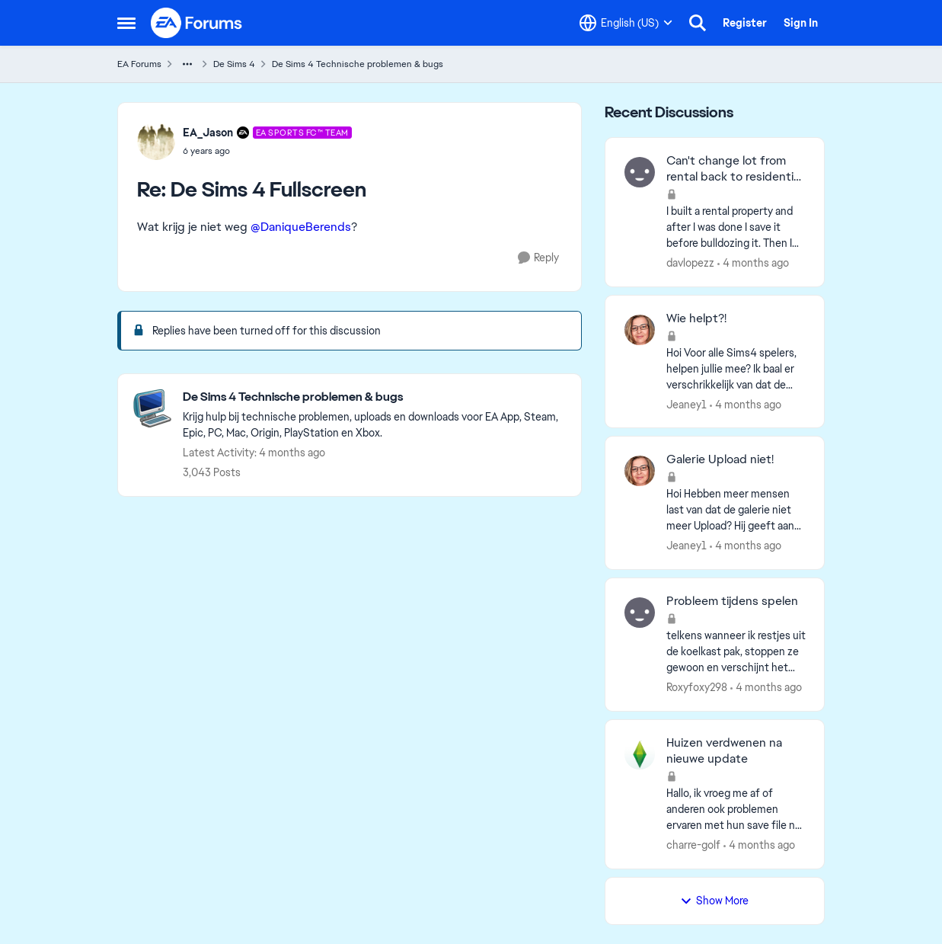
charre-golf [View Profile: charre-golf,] (693, 845)
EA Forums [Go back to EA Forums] (139, 64)
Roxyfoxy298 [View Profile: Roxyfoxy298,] (696, 687)
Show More (714, 900)
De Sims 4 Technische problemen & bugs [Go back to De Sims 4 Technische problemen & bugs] (357, 64)
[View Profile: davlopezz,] (639, 172)
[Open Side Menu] (126, 22)
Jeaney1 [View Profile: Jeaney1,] (686, 404)
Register (745, 23)
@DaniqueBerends (301, 227)
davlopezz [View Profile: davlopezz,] (690, 263)
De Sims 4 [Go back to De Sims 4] (234, 64)
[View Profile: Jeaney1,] (639, 330)
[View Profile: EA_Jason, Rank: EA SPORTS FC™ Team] (156, 141)
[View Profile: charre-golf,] (639, 754)
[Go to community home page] (197, 23)
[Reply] (538, 258)
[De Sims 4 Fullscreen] (267, 151)
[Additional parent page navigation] (187, 64)
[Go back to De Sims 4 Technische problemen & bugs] (374, 397)
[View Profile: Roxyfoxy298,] (639, 612)
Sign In (801, 23)
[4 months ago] (753, 263)
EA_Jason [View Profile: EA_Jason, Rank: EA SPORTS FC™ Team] (208, 132)
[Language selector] (626, 23)
